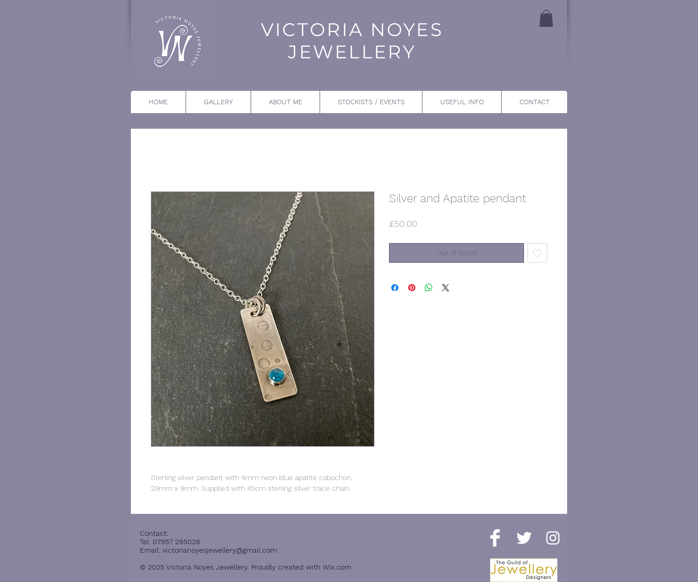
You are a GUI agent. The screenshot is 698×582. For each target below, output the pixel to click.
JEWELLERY (352, 52)
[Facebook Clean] (495, 538)
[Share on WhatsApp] (428, 287)
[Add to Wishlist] (537, 253)
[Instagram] (553, 538)
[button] (546, 18)
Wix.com (337, 567)
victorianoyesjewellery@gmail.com (219, 550)
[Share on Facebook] (395, 287)
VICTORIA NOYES (352, 29)
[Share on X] (445, 287)
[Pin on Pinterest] (411, 287)
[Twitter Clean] (524, 538)
